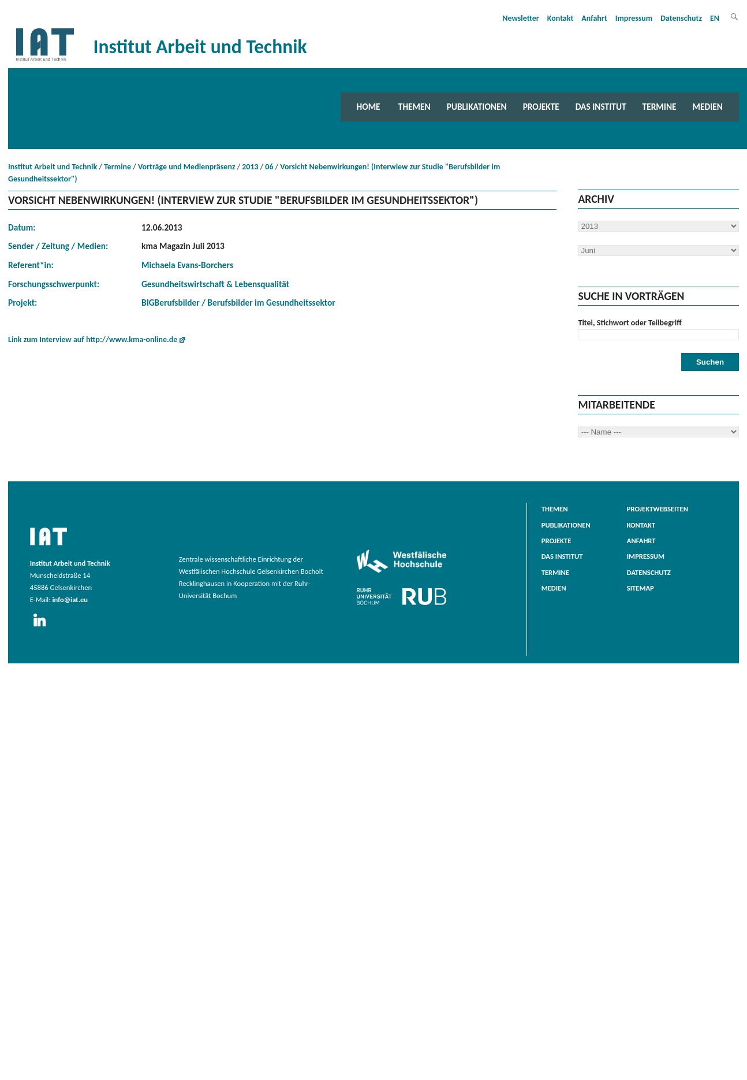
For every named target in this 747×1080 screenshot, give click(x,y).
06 (269, 167)
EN (714, 18)
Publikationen (477, 106)
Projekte (541, 106)
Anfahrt (594, 18)
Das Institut (601, 106)
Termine (660, 106)
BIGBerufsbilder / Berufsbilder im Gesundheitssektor (238, 302)
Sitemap (640, 588)
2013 (250, 167)
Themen (414, 106)
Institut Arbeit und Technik (52, 167)
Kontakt (560, 18)
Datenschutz (681, 18)
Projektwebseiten (657, 508)
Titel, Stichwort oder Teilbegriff (629, 323)
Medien (708, 106)
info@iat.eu (70, 599)
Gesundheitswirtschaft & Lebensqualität (215, 284)
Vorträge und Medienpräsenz (187, 167)
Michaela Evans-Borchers (187, 264)
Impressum (634, 18)
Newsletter (520, 18)
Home (368, 106)
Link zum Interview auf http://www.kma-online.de (92, 339)
